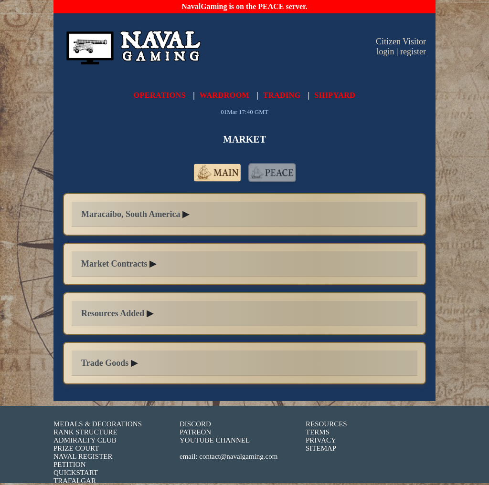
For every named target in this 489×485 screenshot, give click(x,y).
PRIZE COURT (76, 448)
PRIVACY (321, 440)
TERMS (318, 432)
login (385, 51)
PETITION (69, 464)
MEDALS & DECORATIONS (97, 424)
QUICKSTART (75, 472)
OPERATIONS (160, 95)
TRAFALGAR (74, 481)
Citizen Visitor (401, 41)
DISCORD (195, 424)
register (413, 51)
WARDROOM (224, 95)
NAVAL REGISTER (83, 456)
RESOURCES (326, 424)
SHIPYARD (334, 95)
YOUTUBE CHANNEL (215, 440)
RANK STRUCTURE (85, 432)
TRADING (282, 95)
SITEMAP (321, 448)
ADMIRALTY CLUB (85, 440)
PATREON (195, 432)
